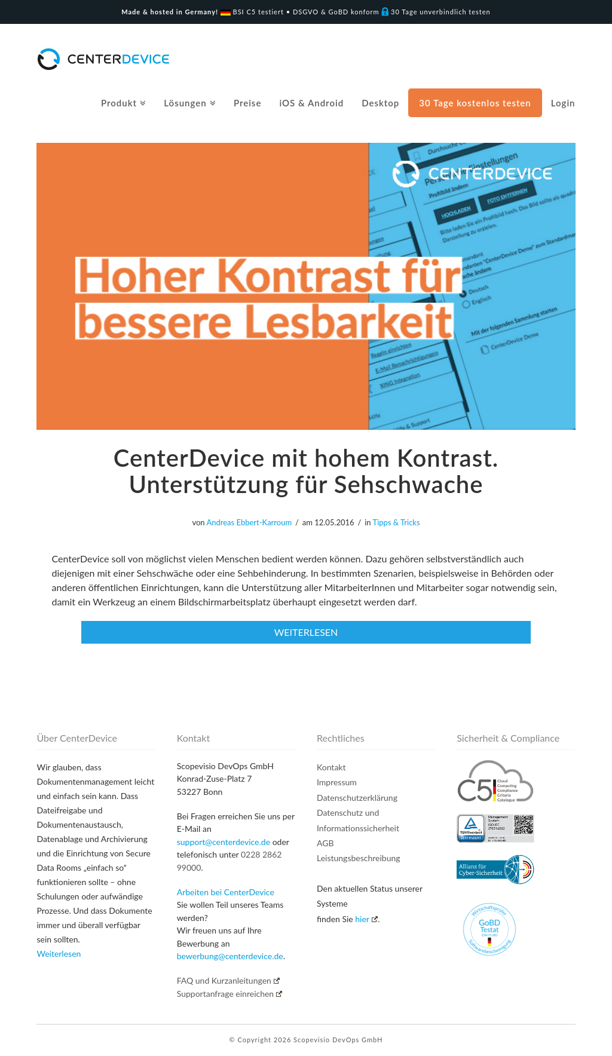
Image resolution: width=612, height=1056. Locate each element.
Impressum (337, 782)
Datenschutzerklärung (357, 797)
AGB (325, 843)
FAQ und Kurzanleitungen (228, 980)
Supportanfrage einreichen (230, 993)
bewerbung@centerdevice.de (230, 956)
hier (366, 919)
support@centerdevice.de (223, 842)
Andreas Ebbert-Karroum (249, 522)
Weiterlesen (58, 953)
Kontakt (331, 767)
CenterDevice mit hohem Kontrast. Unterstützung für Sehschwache (306, 470)
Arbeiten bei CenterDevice (225, 892)
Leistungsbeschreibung (358, 858)
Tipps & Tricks (396, 522)
